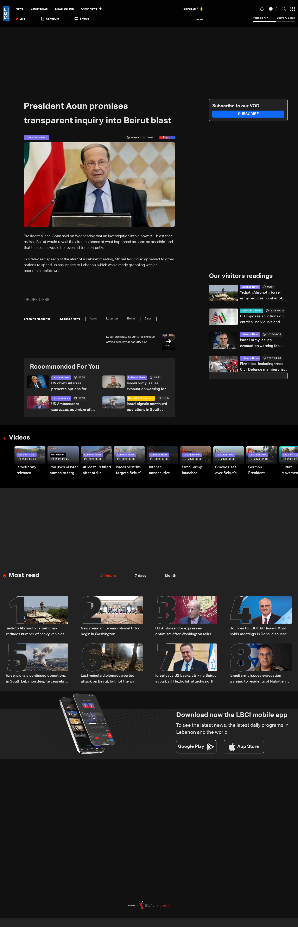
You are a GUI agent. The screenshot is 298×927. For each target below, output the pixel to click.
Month (170, 576)
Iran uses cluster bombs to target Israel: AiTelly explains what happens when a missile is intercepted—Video (64, 471)
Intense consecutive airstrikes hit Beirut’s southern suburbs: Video (162, 471)
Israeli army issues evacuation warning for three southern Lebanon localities (147, 387)
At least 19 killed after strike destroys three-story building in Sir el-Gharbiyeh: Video (97, 471)
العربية (200, 18)
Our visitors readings (242, 276)
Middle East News (251, 311)
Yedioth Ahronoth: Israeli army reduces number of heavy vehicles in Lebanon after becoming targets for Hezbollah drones (263, 296)
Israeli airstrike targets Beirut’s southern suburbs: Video (129, 471)
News (19, 8)
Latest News (39, 8)
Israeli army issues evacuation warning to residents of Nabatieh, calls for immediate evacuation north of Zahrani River (258, 679)
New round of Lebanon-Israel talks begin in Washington (110, 631)
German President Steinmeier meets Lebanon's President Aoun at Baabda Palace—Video (261, 471)
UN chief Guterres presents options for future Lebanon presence (72, 387)
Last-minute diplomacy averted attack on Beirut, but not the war (108, 679)
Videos (20, 438)
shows (82, 19)
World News (58, 455)
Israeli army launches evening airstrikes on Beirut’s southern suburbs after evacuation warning (193, 471)
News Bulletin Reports (141, 398)
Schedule (50, 19)
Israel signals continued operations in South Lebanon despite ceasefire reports (147, 407)
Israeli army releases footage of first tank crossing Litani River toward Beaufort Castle (31, 471)
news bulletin (64, 8)
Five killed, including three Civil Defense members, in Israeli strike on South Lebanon (262, 367)
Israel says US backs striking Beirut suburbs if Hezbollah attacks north (185, 679)
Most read (24, 575)
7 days (140, 576)
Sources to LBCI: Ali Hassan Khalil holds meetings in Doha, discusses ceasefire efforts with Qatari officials (259, 632)
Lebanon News (61, 378)
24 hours (108, 576)
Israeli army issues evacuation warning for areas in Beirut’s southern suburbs (262, 343)
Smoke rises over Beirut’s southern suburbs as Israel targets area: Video (226, 471)
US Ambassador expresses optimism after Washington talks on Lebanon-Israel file (73, 407)
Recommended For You (66, 367)
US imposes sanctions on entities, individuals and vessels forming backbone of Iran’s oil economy (262, 320)
